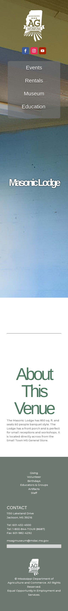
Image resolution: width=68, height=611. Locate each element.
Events (34, 67)
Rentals (34, 80)
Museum (34, 93)
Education (33, 106)
